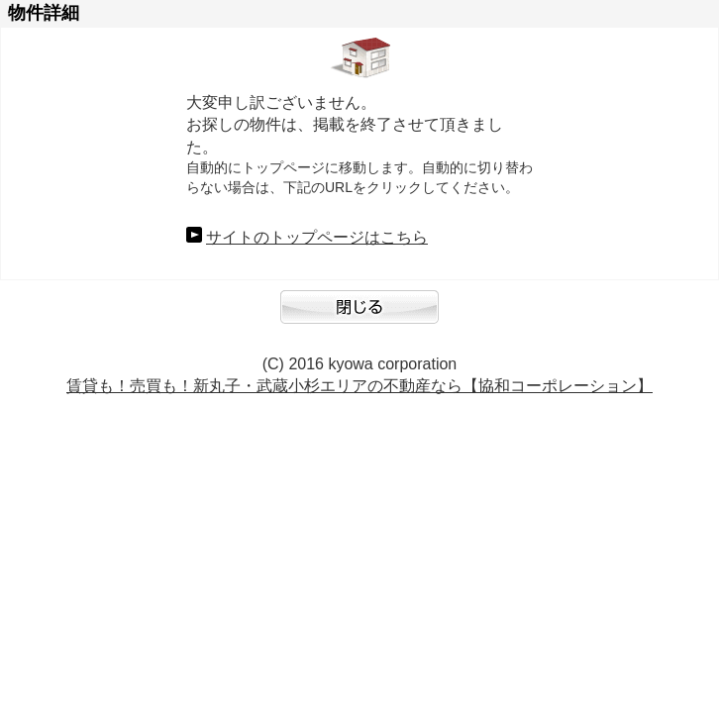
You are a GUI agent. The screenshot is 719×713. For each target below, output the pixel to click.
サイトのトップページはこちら (317, 237)
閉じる (359, 317)
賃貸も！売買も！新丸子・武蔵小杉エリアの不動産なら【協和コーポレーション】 (359, 385)
